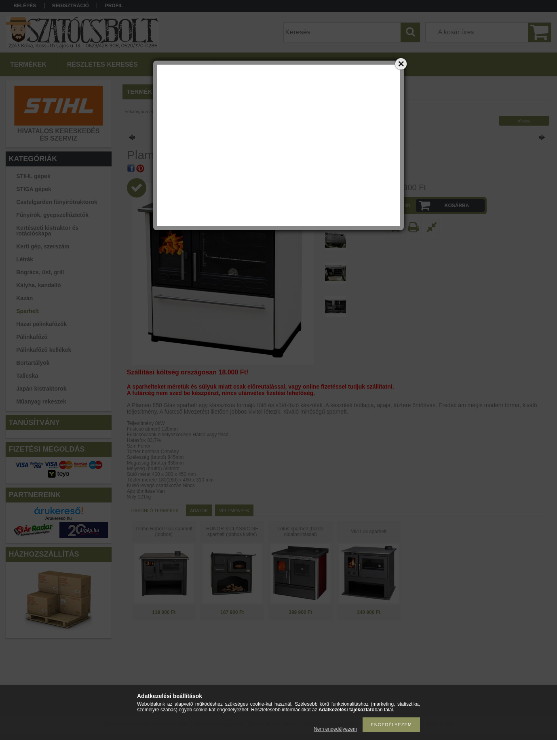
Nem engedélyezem (335, 729)
